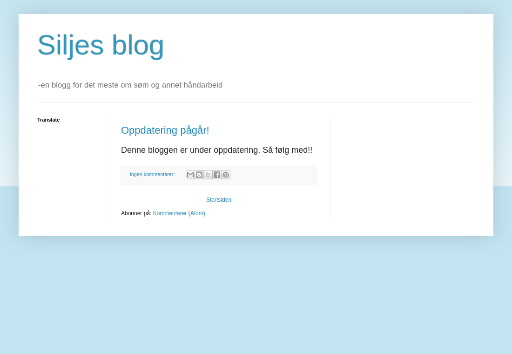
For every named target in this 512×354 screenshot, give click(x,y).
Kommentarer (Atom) (179, 213)
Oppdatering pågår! (165, 130)
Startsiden (218, 200)
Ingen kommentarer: (153, 174)
